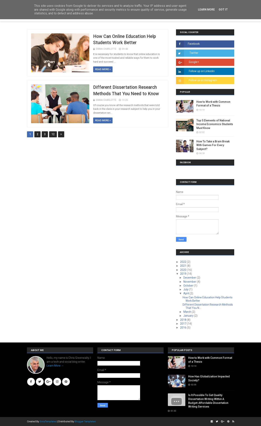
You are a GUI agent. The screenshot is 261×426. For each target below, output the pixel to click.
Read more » (103, 69)
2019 (183, 273)
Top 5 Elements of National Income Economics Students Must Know (214, 124)
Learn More (206, 9)
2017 (183, 323)
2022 (183, 261)
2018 (183, 319)
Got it (223, 9)
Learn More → (55, 365)
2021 (183, 265)
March (187, 311)
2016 (183, 327)
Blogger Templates (85, 421)
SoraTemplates (48, 421)
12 (53, 134)
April (186, 293)
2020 (183, 269)
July (186, 289)
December (190, 277)
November (190, 281)
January (188, 315)
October (188, 285)
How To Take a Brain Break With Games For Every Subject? (213, 145)
